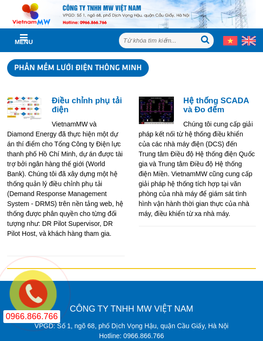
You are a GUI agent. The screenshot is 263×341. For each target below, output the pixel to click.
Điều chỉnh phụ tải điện (87, 105)
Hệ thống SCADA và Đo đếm (216, 105)
